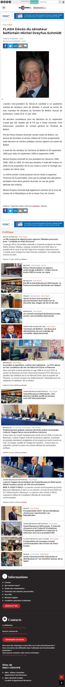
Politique (7, 25)
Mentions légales (11, 597)
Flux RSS (8, 594)
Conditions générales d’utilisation (18, 601)
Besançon (27, 281)
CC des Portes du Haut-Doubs (36, 539)
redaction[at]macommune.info (14, 628)
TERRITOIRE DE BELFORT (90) (34, 326)
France (26, 296)
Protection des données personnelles (19, 591)
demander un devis (14, 640)
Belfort (26, 265)
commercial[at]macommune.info (14, 634)
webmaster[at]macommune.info (14, 655)
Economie (17, 427)
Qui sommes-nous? (12, 585)
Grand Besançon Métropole (35, 391)
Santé (43, 265)
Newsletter (11, 606)
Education (35, 296)
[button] (59, 2)
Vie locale (36, 427)
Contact (8, 582)
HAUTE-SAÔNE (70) (10, 237)
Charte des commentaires (15, 588)
